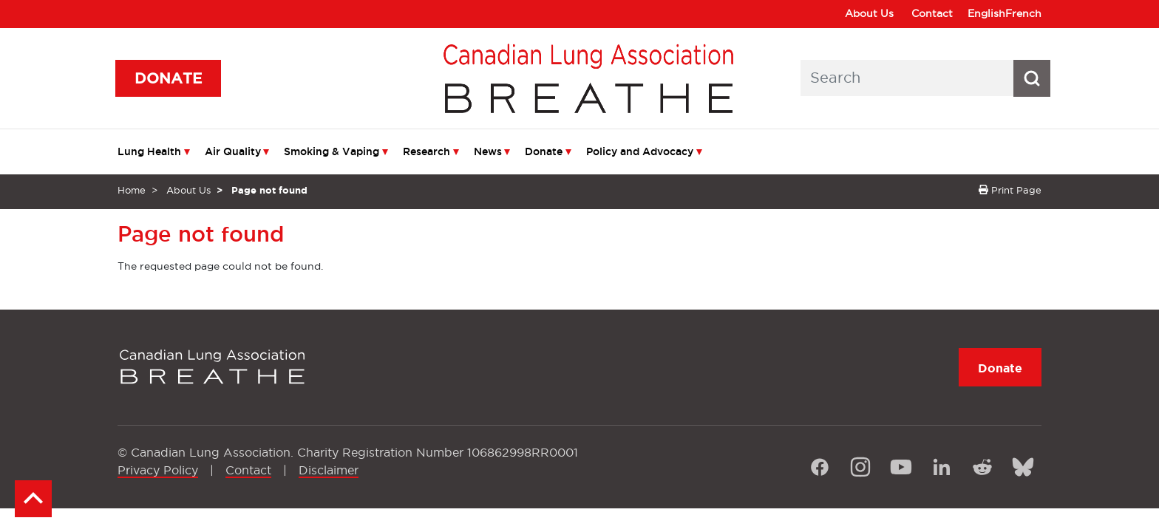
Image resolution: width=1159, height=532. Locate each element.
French (1023, 13)
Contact (932, 13)
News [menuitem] (488, 151)
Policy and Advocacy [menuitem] (639, 151)
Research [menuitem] (426, 151)
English (986, 13)
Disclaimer (328, 470)
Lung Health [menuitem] (149, 151)
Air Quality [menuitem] (233, 151)
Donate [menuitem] (543, 151)
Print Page (1010, 190)
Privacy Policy (158, 470)
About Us (869, 13)
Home (132, 190)
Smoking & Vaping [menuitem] (331, 151)
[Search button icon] (1031, 78)
